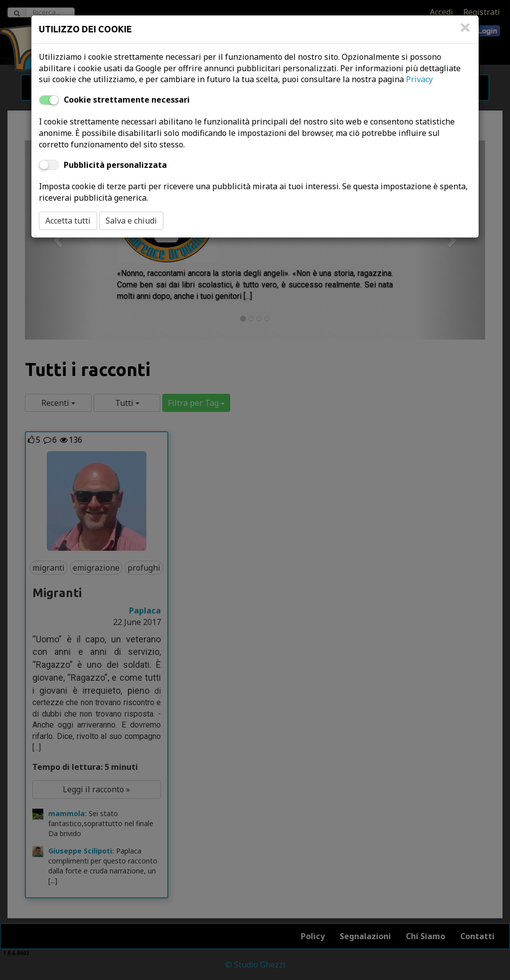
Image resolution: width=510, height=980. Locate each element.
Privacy (419, 79)
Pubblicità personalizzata (115, 164)
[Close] (465, 32)
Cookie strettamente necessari (127, 99)
